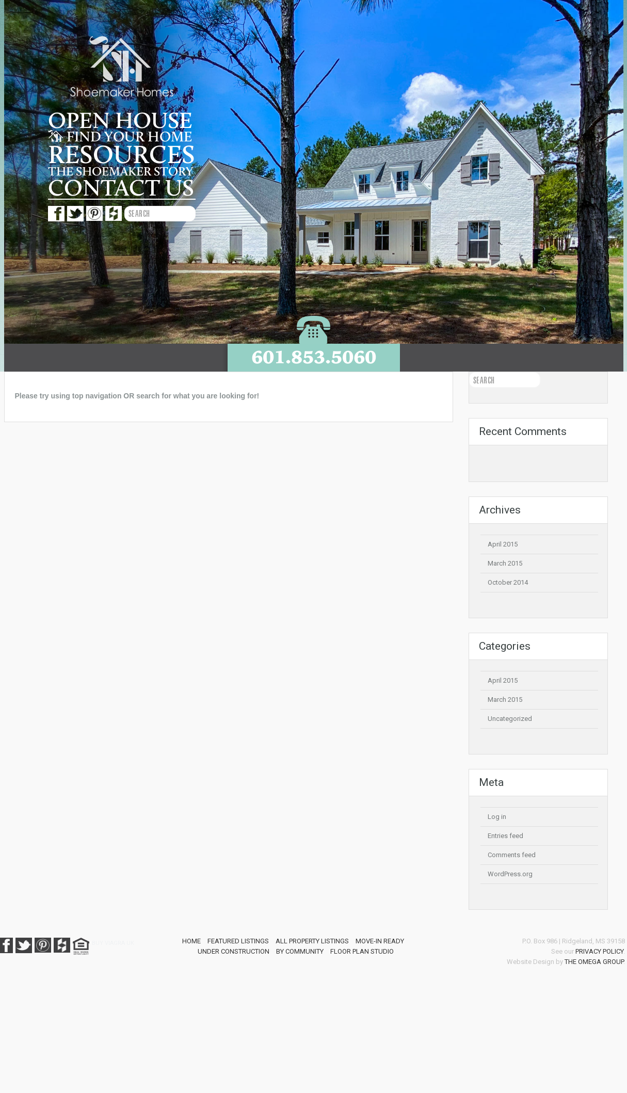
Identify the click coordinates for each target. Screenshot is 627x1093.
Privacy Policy (599, 951)
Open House (120, 121)
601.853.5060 (313, 357)
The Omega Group (594, 962)
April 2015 (503, 544)
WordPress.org (510, 874)
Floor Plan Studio (362, 951)
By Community (300, 951)
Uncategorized (510, 718)
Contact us (121, 188)
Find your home (120, 137)
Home (191, 941)
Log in (497, 817)
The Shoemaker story (120, 172)
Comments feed (512, 855)
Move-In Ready (380, 941)
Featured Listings (238, 941)
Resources (121, 155)
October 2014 (508, 582)
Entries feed (505, 836)
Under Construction (233, 951)
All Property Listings (312, 941)
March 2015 (505, 563)
